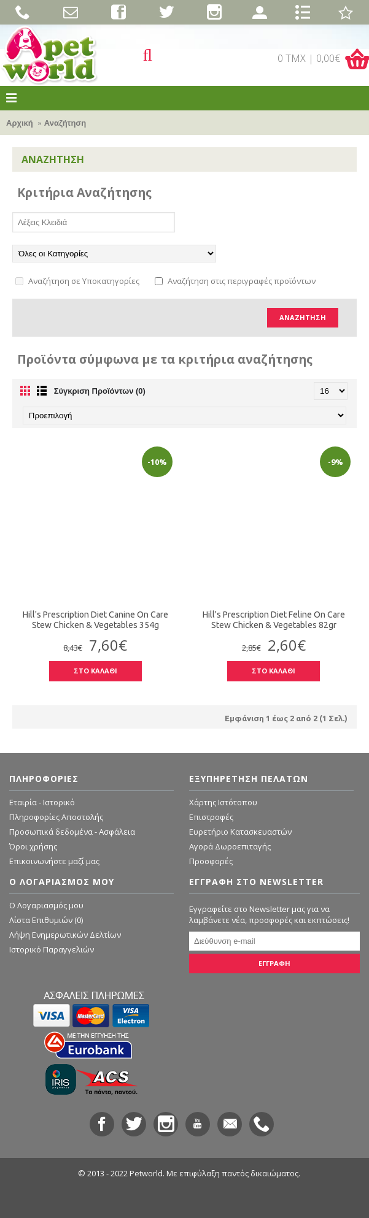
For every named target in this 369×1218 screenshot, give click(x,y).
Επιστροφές (211, 816)
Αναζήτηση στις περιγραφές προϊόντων (235, 280)
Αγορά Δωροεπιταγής (230, 846)
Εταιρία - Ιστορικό (42, 802)
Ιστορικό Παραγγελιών (51, 949)
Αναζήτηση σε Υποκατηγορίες (77, 280)
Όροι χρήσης (33, 846)
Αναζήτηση (65, 123)
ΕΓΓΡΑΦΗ (274, 963)
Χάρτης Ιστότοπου (223, 802)
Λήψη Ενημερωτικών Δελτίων (65, 934)
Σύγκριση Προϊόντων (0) (100, 391)
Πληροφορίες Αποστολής (56, 816)
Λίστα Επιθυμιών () (46, 919)
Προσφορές (211, 861)
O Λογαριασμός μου (46, 905)
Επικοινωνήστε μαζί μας (54, 861)
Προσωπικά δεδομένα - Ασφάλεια (72, 831)
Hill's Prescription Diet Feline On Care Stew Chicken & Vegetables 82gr (274, 620)
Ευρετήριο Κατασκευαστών (240, 831)
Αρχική (19, 123)
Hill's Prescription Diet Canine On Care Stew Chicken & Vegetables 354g (95, 620)
